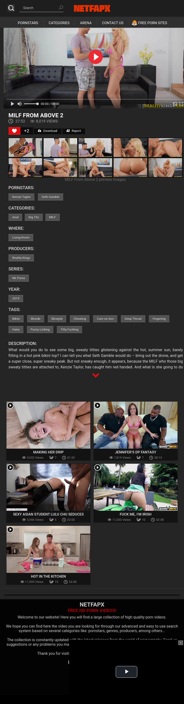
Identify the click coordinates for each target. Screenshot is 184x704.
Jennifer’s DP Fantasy (135, 452)
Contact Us (112, 23)
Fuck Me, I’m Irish (135, 514)
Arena (86, 23)
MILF (52, 217)
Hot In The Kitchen (48, 576)
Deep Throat (133, 319)
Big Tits (34, 217)
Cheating (80, 319)
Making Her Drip (48, 452)
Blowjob (57, 319)
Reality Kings (21, 258)
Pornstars (28, 23)
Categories (59, 23)
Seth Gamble (50, 197)
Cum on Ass (105, 319)
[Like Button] (14, 131)
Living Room (20, 237)
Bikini (16, 319)
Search (11, 8)
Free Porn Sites (152, 23)
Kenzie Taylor (21, 197)
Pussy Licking (40, 329)
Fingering (159, 319)
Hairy (15, 329)
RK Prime (18, 278)
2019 (15, 298)
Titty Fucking (69, 329)
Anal (15, 217)
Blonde (35, 319)
